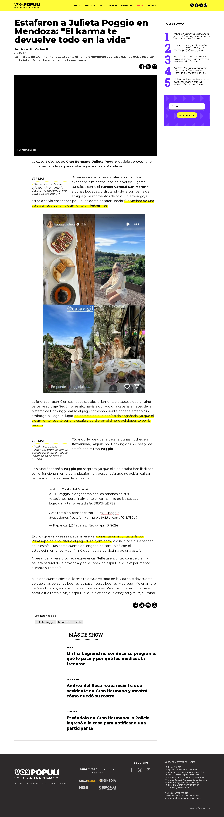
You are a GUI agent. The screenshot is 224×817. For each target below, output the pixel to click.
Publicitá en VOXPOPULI (176, 793)
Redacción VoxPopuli (34, 49)
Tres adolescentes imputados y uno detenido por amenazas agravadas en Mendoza (191, 36)
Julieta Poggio (45, 622)
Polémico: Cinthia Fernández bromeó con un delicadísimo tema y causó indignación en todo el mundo (50, 453)
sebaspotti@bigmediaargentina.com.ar (183, 798)
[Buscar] (192, 5)
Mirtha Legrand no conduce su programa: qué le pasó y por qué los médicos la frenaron (111, 658)
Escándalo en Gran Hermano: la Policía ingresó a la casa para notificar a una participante (108, 723)
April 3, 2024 (108, 525)
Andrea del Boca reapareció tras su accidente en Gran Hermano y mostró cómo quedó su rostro (190, 72)
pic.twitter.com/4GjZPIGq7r (117, 517)
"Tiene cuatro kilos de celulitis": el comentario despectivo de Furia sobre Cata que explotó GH (49, 189)
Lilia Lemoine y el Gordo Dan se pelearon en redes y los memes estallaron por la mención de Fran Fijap (190, 49)
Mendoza (64, 622)
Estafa (78, 622)
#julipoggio (110, 513)
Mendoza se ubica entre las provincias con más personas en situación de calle (190, 59)
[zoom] (85, 115)
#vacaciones (59, 517)
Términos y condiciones (177, 787)
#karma (88, 517)
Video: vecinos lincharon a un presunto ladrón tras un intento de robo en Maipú (191, 82)
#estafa (75, 517)
